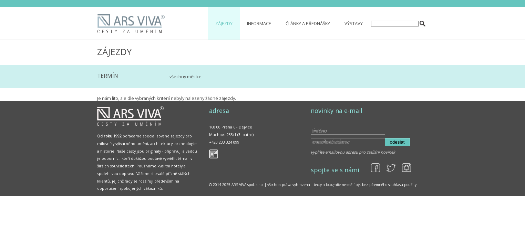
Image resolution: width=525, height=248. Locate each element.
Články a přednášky (308, 23)
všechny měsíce (185, 76)
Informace (259, 23)
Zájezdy (224, 23)
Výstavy (353, 23)
